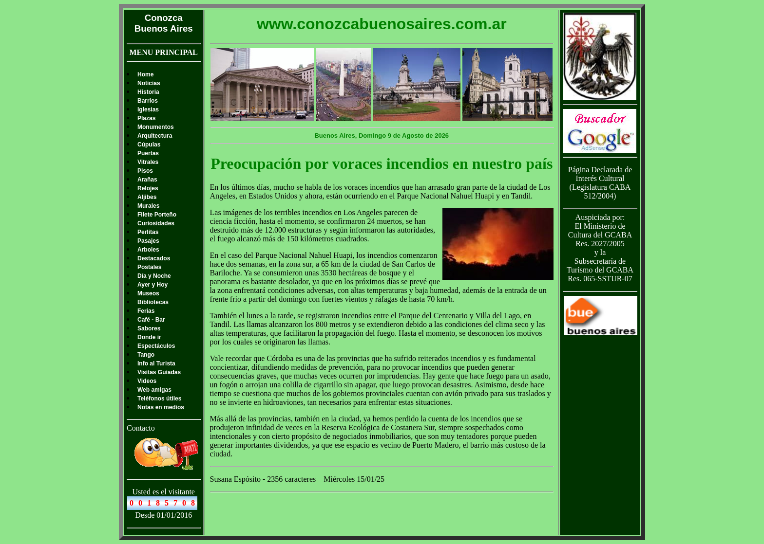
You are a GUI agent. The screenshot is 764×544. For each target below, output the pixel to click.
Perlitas (147, 232)
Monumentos (155, 127)
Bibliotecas (153, 302)
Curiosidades (155, 223)
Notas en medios (160, 407)
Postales (149, 267)
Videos (146, 381)
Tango (145, 354)
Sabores (148, 328)
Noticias (148, 83)
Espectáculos (156, 346)
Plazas (146, 118)
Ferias (145, 311)
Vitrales (147, 162)
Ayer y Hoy (152, 284)
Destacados (153, 258)
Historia (148, 92)
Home (145, 74)
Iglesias (148, 109)
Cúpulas (148, 144)
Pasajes (148, 240)
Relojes (147, 188)
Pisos (145, 170)
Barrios (147, 100)
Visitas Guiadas (159, 372)
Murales (148, 205)
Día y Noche (154, 275)
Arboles (148, 249)
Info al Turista (156, 363)
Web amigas (154, 389)
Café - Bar (151, 319)
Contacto (141, 428)
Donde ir (149, 337)
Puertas (148, 153)
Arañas (147, 179)
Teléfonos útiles (159, 398)
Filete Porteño (156, 214)
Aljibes (146, 197)
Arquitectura (154, 135)
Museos (148, 293)
